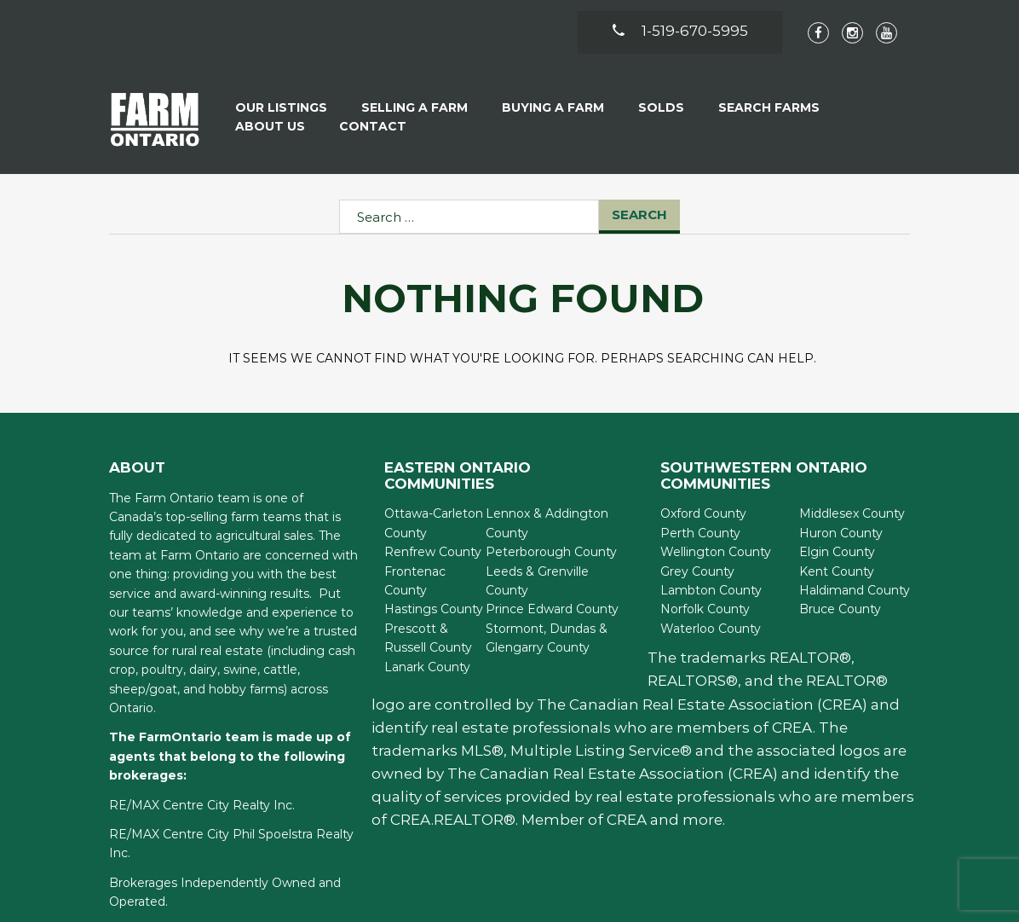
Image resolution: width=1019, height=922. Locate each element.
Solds (661, 107)
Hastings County (433, 609)
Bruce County (840, 609)
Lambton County (711, 590)
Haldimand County (854, 590)
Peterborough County (551, 552)
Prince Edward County (552, 609)
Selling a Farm (414, 107)
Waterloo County (710, 628)
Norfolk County (705, 609)
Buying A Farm (553, 107)
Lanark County (427, 667)
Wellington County (715, 552)
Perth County (700, 533)
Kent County (836, 571)
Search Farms (769, 107)
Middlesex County (852, 513)
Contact (372, 126)
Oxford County (703, 513)
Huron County (841, 533)
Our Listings (281, 107)
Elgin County (837, 552)
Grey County (697, 571)
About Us (270, 126)
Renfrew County (432, 552)
